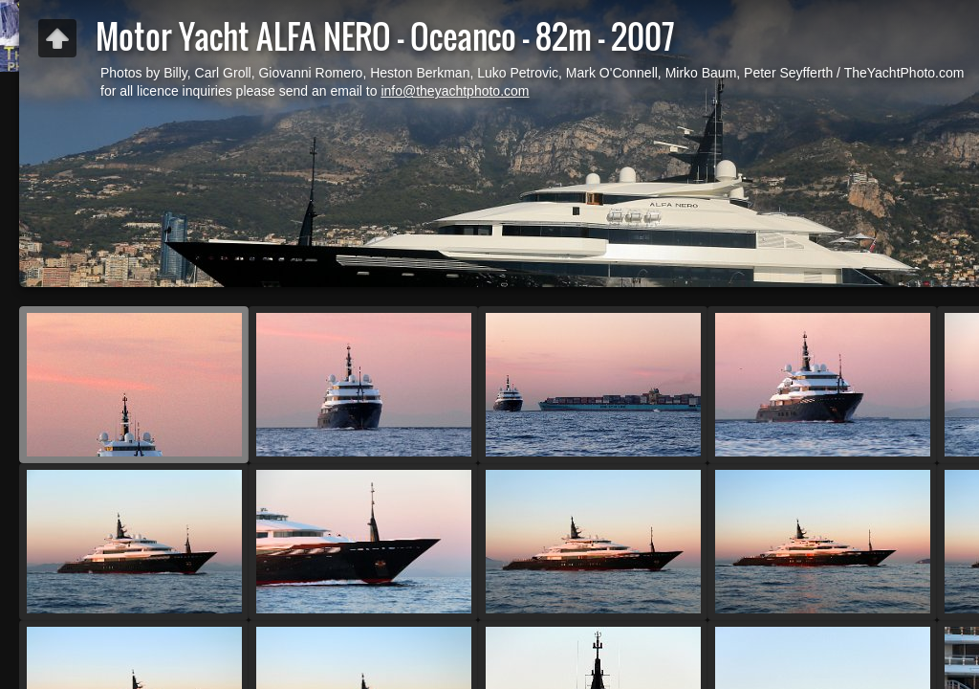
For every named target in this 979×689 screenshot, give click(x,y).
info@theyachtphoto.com (455, 91)
